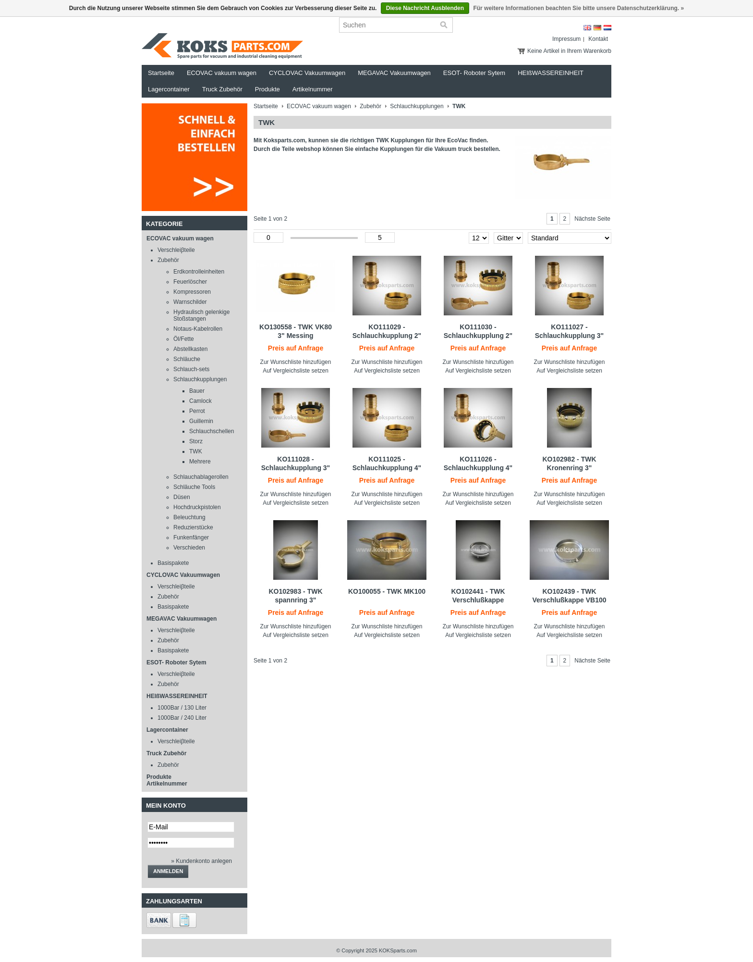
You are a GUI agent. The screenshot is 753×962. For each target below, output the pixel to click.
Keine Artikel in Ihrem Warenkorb (569, 51)
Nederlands (607, 27)
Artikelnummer (312, 89)
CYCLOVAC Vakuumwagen (307, 72)
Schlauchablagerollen (201, 477)
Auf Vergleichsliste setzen (295, 370)
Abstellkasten (190, 349)
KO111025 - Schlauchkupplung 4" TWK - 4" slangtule (387, 467)
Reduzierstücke (193, 527)
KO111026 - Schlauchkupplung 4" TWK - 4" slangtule (478, 467)
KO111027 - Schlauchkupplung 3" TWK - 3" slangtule (569, 335)
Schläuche (186, 359)
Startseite (161, 72)
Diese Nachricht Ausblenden (425, 8)
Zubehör (168, 260)
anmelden (168, 871)
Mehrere (200, 461)
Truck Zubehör (222, 89)
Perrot (197, 411)
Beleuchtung (189, 517)
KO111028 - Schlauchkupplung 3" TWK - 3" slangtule (295, 467)
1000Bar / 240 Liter (182, 717)
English (587, 27)
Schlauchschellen (211, 431)
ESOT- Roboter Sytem (474, 72)
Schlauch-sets (191, 369)
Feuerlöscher (190, 281)
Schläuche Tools (194, 487)
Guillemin (201, 421)
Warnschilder (190, 302)
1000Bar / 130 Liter (182, 707)
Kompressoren (192, 291)
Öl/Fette (183, 339)
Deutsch (597, 27)
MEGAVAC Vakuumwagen (394, 72)
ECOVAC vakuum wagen (221, 72)
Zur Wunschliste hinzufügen (295, 362)
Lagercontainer (169, 89)
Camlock (200, 401)
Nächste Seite (592, 218)
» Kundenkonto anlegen (201, 861)
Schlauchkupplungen (200, 379)
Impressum (566, 39)
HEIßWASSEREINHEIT (550, 72)
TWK (195, 451)
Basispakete (173, 563)
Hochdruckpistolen (197, 507)
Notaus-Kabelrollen (197, 328)
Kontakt (598, 39)
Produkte (267, 89)
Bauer (197, 390)
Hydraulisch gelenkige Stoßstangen (201, 315)
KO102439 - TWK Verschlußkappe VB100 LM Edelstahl (569, 599)
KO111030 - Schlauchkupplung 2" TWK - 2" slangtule (478, 335)
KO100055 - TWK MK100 (386, 591)
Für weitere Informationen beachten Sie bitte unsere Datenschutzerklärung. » (578, 8)
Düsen (181, 497)
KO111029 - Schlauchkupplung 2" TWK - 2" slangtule (387, 335)
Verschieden (189, 547)
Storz (196, 441)
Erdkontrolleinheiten (198, 271)
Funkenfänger (191, 537)
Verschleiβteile (176, 250)
